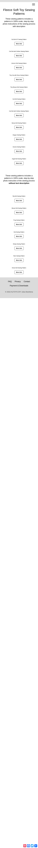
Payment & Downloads (19, 286)
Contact (27, 282)
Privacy (18, 282)
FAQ (10, 282)
